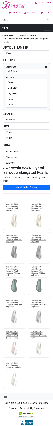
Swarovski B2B (9, 35)
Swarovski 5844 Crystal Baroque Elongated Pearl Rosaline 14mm (12, 335)
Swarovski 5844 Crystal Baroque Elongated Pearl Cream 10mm (12, 208)
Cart (45, 12)
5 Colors (10, 77)
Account (30, 12)
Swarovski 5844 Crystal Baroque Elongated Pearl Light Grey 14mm (14, 304)
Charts (14, 12)
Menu (5, 27)
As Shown (10, 119)
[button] (46, 67)
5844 (8, 53)
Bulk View (10, 162)
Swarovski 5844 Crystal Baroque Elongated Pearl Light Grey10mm (39, 304)
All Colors (12, 71)
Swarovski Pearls (27, 35)
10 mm (9, 132)
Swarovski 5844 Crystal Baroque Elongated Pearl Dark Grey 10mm (14, 239)
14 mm (9, 138)
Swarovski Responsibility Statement (26, 408)
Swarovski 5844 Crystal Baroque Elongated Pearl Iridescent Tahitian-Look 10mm (13, 271)
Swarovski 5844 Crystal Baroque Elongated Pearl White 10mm (39, 335)
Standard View (12, 157)
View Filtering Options (26, 187)
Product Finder (13, 151)
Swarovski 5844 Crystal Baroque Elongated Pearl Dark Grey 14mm (38, 239)
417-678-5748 (43, 2)
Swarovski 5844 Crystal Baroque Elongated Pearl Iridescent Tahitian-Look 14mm (38, 271)
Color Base (26, 67)
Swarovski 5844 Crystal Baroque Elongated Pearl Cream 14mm (37, 208)
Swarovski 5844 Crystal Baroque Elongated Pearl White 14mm (14, 367)
